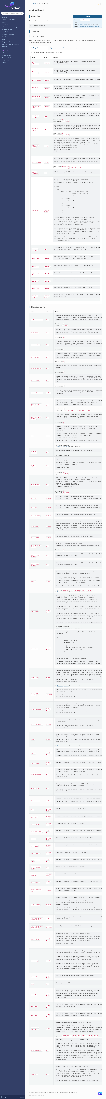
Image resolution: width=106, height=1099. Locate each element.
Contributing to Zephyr (8, 32)
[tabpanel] (65, 177)
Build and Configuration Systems (11, 27)
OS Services (5, 24)
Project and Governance (8, 34)
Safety (3, 39)
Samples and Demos (7, 42)
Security (4, 37)
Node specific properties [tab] (38, 48)
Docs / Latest (33, 3)
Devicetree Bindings (7, 58)
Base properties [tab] (79, 48)
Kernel (4, 22)
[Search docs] (12, 13)
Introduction (5, 17)
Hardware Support (7, 29)
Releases (4, 46)
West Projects (5, 60)
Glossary (4, 62)
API (3, 53)
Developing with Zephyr (8, 19)
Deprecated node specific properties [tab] (60, 48)
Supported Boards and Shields (10, 44)
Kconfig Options (6, 55)
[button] (21, 13)
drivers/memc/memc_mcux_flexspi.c (89, 26)
